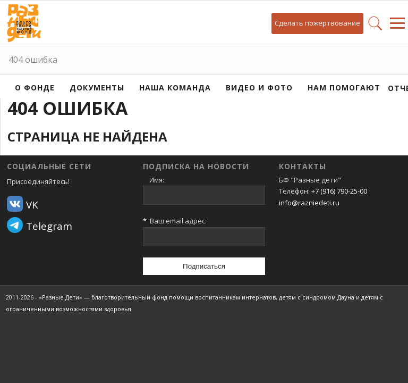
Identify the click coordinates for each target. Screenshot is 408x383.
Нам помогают (344, 87)
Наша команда (175, 87)
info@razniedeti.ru (309, 202)
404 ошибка (32, 59)
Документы (97, 87)
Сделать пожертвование (317, 23)
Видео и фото (259, 87)
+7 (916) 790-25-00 (339, 191)
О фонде (35, 87)
